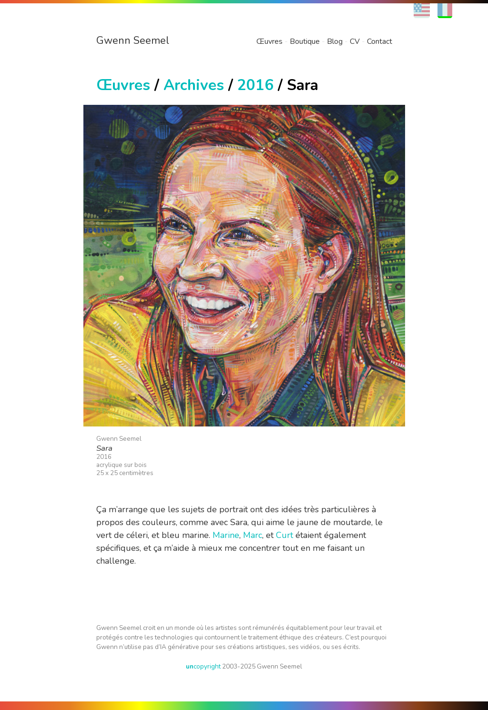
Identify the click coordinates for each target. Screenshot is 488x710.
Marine (226, 535)
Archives (193, 85)
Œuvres (269, 41)
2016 (255, 85)
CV (355, 41)
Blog (335, 41)
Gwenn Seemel (132, 40)
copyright (203, 666)
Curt (284, 535)
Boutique (305, 41)
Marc (252, 535)
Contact (379, 41)
